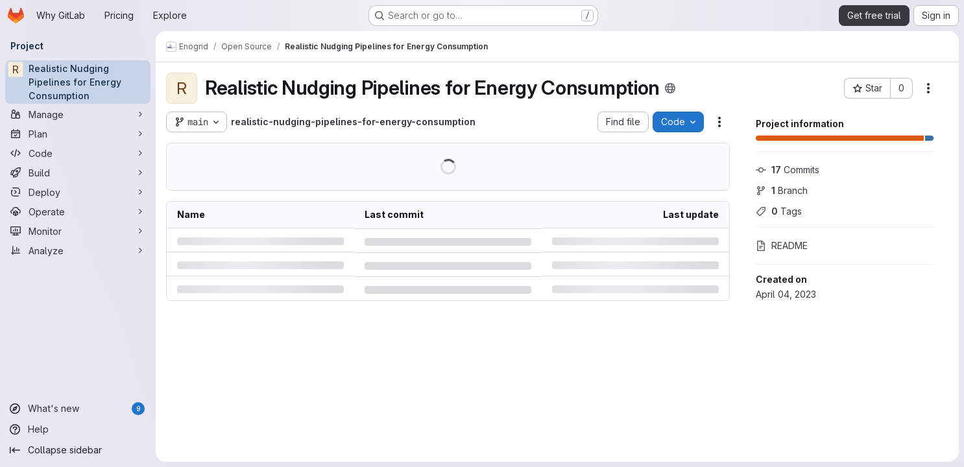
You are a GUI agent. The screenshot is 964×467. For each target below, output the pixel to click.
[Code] (78, 153)
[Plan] (78, 134)
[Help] (78, 429)
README (782, 245)
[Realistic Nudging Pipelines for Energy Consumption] (78, 82)
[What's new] (78, 409)
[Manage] (78, 114)
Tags (779, 211)
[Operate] (78, 211)
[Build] (78, 172)
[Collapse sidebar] (78, 450)
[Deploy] (78, 192)
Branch (782, 190)
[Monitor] (78, 231)
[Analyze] (78, 250)
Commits (787, 169)
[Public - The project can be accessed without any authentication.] (670, 88)
